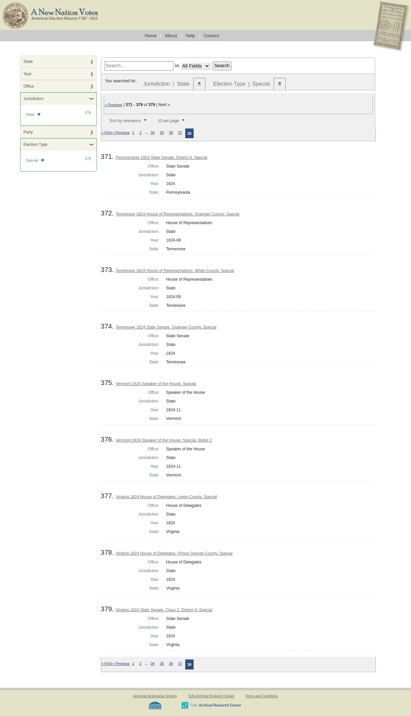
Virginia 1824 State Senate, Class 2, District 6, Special (164, 610)
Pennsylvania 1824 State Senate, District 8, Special (161, 157)
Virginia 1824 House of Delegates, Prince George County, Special (174, 553)
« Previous (113, 105)
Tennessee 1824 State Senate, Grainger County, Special (166, 327)
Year (27, 74)
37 (180, 132)
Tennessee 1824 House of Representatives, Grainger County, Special (177, 214)
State (28, 61)
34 (152, 132)
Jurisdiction (33, 98)
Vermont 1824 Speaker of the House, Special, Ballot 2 (164, 440)
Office (28, 86)
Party (28, 132)
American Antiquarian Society (155, 696)
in (177, 65)
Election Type (35, 144)
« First (106, 132)
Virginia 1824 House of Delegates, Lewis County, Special (166, 497)
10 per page (168, 120)
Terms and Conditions (262, 696)
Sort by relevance (125, 120)
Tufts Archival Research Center (211, 696)
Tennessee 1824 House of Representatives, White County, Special (175, 270)
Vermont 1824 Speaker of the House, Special (156, 383)
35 (162, 132)
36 (171, 132)
